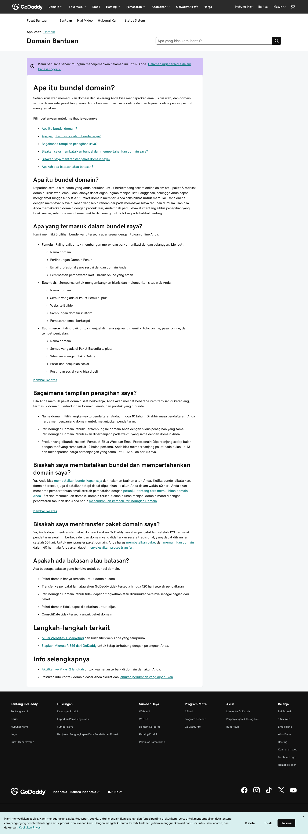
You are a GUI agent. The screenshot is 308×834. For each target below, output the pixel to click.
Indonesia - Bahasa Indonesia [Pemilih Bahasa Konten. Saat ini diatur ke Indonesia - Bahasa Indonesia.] (77, 791)
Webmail (144, 711)
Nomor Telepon (287, 764)
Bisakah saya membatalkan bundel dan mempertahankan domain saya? (95, 151)
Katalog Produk (148, 734)
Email (96, 6)
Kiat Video (85, 20)
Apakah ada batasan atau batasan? (67, 166)
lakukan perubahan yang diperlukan (146, 676)
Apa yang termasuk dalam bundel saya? (71, 136)
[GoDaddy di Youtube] (293, 792)
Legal (14, 734)
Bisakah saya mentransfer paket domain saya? (76, 159)
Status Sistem (134, 20)
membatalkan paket (141, 542)
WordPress (284, 734)
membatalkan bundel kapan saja (78, 480)
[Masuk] (280, 7)
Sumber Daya (65, 726)
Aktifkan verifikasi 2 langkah (63, 669)
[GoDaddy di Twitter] (281, 792)
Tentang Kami (19, 711)
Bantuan (65, 20)
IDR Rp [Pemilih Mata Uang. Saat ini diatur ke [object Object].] (115, 791)
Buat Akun (232, 726)
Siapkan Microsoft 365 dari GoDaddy (69, 645)
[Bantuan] (264, 7)
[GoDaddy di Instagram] (256, 792)
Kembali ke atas (45, 379)
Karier (14, 719)
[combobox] (213, 41)
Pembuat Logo (286, 757)
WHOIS (143, 719)
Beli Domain (285, 711)
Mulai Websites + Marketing (63, 638)
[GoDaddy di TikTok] (269, 792)
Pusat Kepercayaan (22, 741)
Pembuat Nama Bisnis (152, 741)
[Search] (276, 41)
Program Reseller (195, 719)
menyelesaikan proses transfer (110, 547)
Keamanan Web (287, 749)
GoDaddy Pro (193, 726)
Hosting (282, 741)
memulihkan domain (178, 542)
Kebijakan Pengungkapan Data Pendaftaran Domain (88, 734)
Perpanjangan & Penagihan (242, 719)
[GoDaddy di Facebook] (244, 792)
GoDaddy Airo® (187, 6)
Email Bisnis (285, 726)
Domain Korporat (149, 726)
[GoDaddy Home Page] (28, 791)
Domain (49, 31)
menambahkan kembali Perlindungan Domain (123, 500)
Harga (208, 6)
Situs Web (284, 719)
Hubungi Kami (108, 20)
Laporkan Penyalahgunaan (73, 719)
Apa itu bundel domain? (59, 128)
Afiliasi (189, 711)
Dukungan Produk (68, 711)
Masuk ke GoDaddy (238, 711)
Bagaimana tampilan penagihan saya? (70, 143)
